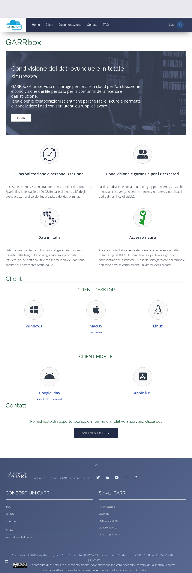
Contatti (92, 24)
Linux (158, 326)
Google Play (49, 392)
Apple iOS (142, 392)
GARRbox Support (96, 433)
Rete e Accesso (107, 506)
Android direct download (49, 399)
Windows (34, 326)
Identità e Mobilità (108, 520)
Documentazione (70, 24)
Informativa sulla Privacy (19, 537)
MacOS (96, 326)
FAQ (106, 24)
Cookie (9, 530)
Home (36, 24)
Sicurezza (104, 513)
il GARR (10, 506)
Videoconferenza (108, 527)
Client (49, 24)
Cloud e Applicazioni (110, 534)
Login (21, 117)
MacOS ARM (96, 332)
